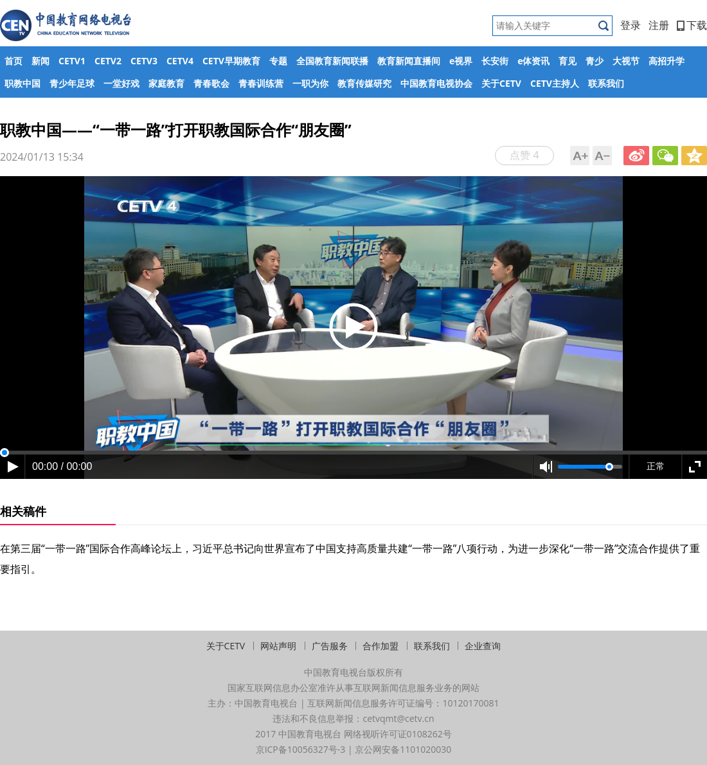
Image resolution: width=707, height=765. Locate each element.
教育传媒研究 (364, 83)
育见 (568, 61)
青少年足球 (71, 83)
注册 (659, 25)
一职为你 (310, 83)
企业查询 (483, 646)
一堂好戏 (121, 83)
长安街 (494, 61)
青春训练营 (260, 83)
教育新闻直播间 (408, 61)
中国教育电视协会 (436, 83)
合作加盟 (380, 646)
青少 (595, 61)
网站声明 (278, 646)
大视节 (626, 61)
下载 (692, 25)
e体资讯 (533, 61)
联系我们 (606, 83)
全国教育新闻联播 (332, 61)
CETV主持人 (554, 83)
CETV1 (71, 61)
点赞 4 (524, 155)
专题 (278, 61)
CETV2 (107, 61)
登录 (630, 25)
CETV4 (179, 61)
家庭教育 (166, 83)
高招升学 (667, 61)
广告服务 (330, 646)
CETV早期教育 (231, 61)
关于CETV (501, 83)
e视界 (460, 61)
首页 (13, 61)
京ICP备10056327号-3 (301, 749)
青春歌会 (211, 83)
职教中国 (22, 83)
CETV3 (143, 61)
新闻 (40, 61)
